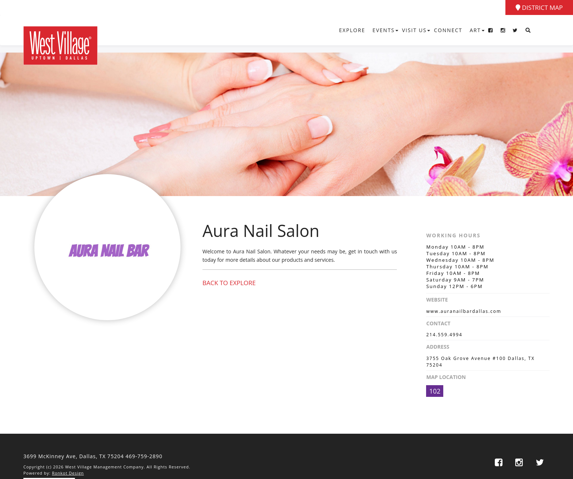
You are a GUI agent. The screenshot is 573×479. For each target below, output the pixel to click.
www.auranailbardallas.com (463, 311)
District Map (539, 7)
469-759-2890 (144, 456)
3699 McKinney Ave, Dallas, (73, 456)
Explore (352, 30)
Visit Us (414, 30)
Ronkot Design (68, 473)
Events (383, 30)
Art (475, 30)
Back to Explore (229, 283)
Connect (448, 30)
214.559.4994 (444, 335)
